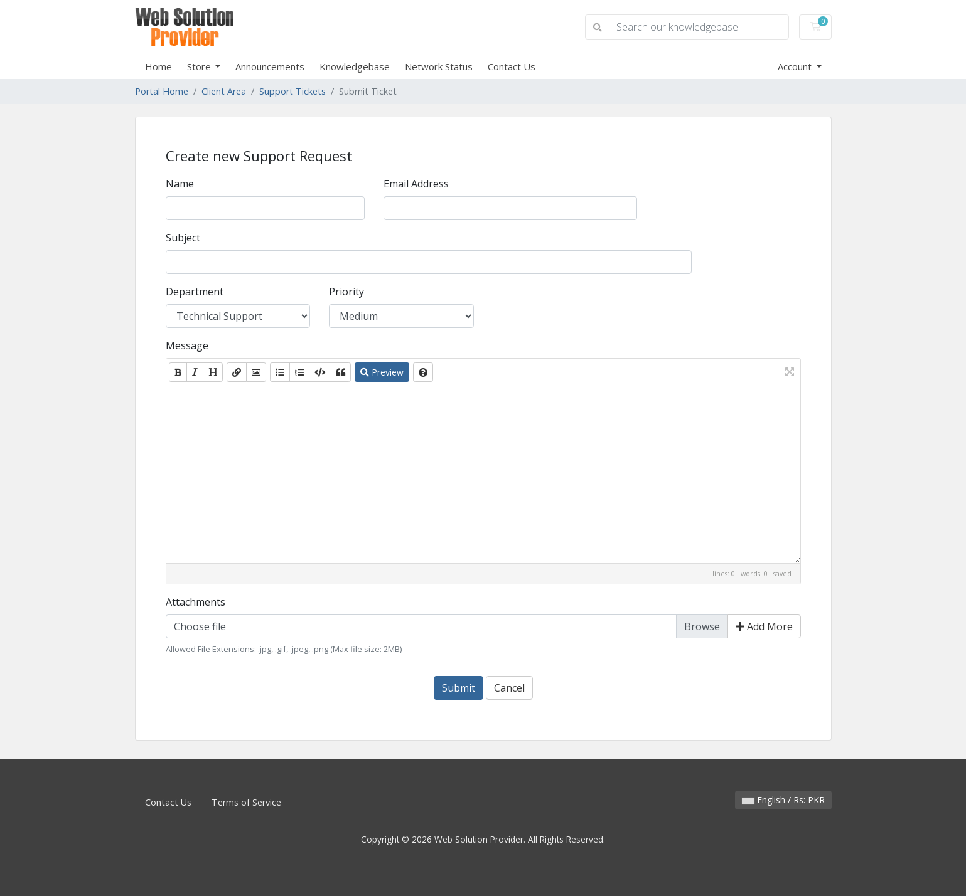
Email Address (416, 184)
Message (187, 345)
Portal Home (161, 91)
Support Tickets (292, 91)
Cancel (509, 688)
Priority (346, 291)
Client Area (223, 91)
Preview (382, 372)
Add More (764, 626)
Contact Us (511, 66)
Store (200, 66)
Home (158, 66)
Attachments (195, 602)
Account (796, 66)
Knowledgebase (354, 66)
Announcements (269, 66)
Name (180, 184)
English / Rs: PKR (783, 800)
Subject (183, 238)
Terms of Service (246, 802)
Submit (458, 688)
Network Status (439, 66)
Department (194, 291)
